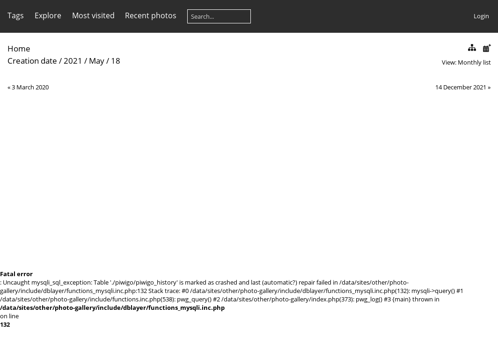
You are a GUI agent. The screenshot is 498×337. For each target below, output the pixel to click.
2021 (73, 60)
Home (18, 48)
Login (481, 16)
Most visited (93, 15)
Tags (15, 15)
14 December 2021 (460, 87)
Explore (48, 15)
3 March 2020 (30, 87)
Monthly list (474, 62)
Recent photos (150, 15)
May (96, 60)
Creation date (32, 60)
